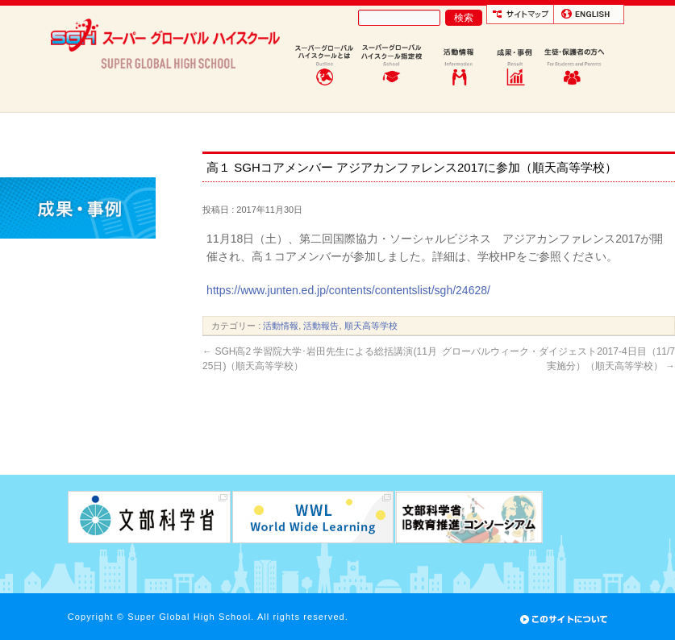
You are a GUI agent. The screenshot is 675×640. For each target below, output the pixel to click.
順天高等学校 (371, 325)
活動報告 (321, 325)
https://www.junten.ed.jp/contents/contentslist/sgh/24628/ (348, 290)
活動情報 (280, 325)
